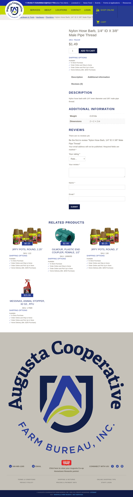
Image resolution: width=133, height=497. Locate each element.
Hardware (40, 17)
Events (97, 3)
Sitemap (93, 492)
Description (77, 77)
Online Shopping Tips (106, 479)
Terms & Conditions (26, 479)
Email (72, 194)
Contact (76, 10)
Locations (61, 10)
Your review (74, 164)
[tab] (77, 77)
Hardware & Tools (26, 17)
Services (35, 10)
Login (87, 10)
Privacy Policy (26, 482)
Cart (101, 22)
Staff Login (106, 482)
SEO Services (78, 494)
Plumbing (50, 17)
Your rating (74, 154)
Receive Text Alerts (60, 3)
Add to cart (88, 51)
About (47, 10)
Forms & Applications (111, 3)
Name (72, 183)
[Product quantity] (73, 50)
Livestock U (75, 3)
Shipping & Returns (66, 479)
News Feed (87, 3)
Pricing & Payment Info (66, 482)
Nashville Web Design (62, 494)
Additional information (99, 77)
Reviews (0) (77, 84)
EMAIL (38, 466)
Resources (127, 3)
